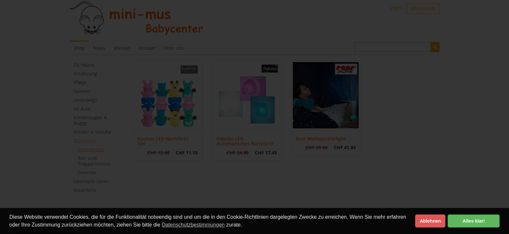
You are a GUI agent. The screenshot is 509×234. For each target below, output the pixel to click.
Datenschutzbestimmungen (193, 225)
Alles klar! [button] (474, 221)
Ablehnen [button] (430, 221)
